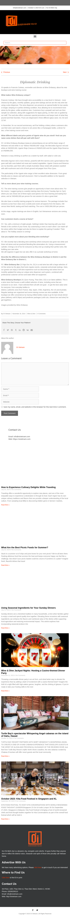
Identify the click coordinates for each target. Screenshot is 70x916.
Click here (5, 878)
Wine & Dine (31, 314)
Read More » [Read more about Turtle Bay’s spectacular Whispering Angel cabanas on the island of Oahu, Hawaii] (5, 756)
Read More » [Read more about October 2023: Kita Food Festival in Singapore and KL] (5, 819)
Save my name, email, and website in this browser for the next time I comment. (35, 407)
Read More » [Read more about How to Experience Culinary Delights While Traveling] (5, 505)
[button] (35, 36)
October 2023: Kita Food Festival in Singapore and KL (29, 799)
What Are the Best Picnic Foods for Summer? (24, 547)
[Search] (64, 42)
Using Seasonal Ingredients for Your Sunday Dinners (28, 608)
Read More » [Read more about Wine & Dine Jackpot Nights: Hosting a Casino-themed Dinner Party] (5, 691)
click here (37, 867)
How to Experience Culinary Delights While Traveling (28, 487)
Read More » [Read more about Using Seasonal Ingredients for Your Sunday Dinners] (5, 628)
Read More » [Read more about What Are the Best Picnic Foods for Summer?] (5, 565)
